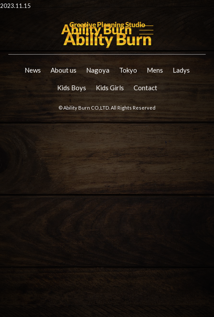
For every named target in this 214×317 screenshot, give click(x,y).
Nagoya (97, 70)
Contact (145, 88)
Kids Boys (71, 88)
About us (63, 70)
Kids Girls (110, 88)
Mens (155, 70)
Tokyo (128, 70)
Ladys (181, 70)
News (33, 70)
